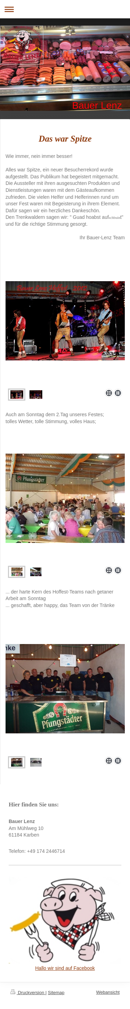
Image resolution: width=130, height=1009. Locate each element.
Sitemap (56, 992)
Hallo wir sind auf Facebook (65, 968)
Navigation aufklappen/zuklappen (65, 9)
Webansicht (108, 992)
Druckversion (27, 992)
